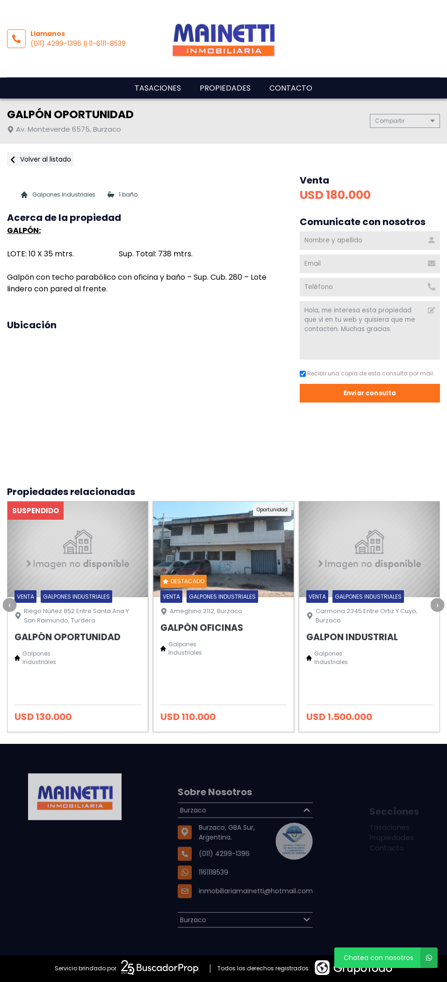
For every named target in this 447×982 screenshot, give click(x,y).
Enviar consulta (370, 393)
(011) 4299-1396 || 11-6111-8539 (78, 43)
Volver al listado (40, 159)
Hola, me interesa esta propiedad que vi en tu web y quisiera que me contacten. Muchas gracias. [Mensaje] (370, 330)
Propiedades (225, 88)
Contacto (290, 88)
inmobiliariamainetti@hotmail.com (256, 913)
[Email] (370, 263)
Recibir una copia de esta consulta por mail (366, 373)
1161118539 (213, 894)
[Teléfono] (370, 287)
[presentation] (9, 605)
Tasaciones (158, 88)
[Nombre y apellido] (370, 240)
